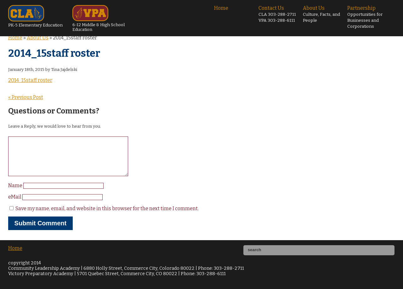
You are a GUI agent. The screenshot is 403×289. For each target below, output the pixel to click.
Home (221, 8)
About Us (321, 14)
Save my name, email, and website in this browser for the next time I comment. (107, 216)
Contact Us (277, 14)
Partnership (365, 17)
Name (15, 193)
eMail (15, 204)
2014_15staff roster (30, 80)
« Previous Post (25, 97)
